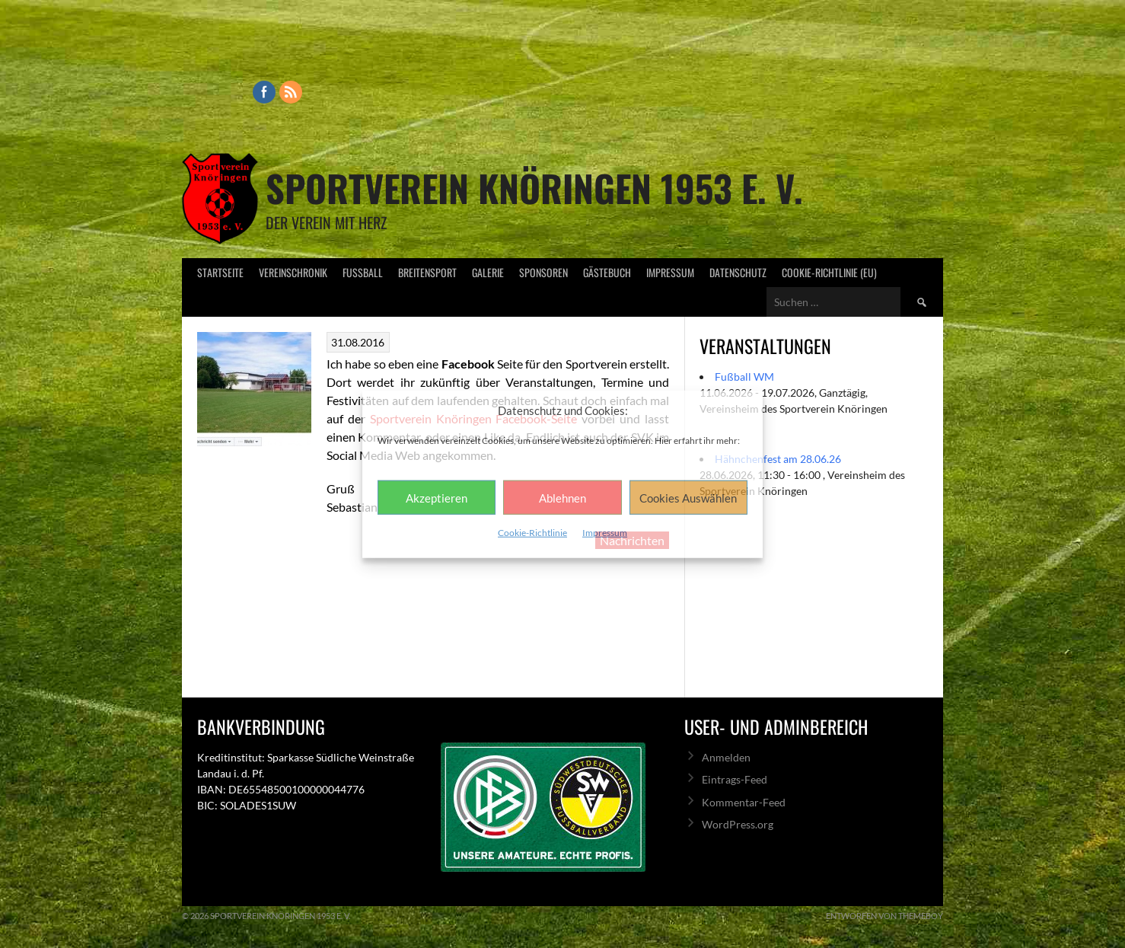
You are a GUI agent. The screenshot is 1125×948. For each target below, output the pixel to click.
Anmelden (726, 757)
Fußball (363, 272)
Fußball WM (744, 376)
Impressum (604, 532)
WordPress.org (737, 824)
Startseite (220, 272)
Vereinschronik (293, 272)
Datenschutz (737, 272)
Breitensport (427, 272)
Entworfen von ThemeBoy (884, 916)
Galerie (488, 272)
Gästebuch (607, 272)
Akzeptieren (436, 497)
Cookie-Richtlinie (532, 532)
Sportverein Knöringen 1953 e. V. (534, 188)
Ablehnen (562, 497)
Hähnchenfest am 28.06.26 (778, 458)
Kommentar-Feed (744, 802)
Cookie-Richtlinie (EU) (829, 272)
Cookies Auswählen (688, 497)
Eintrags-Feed (734, 779)
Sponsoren (543, 272)
